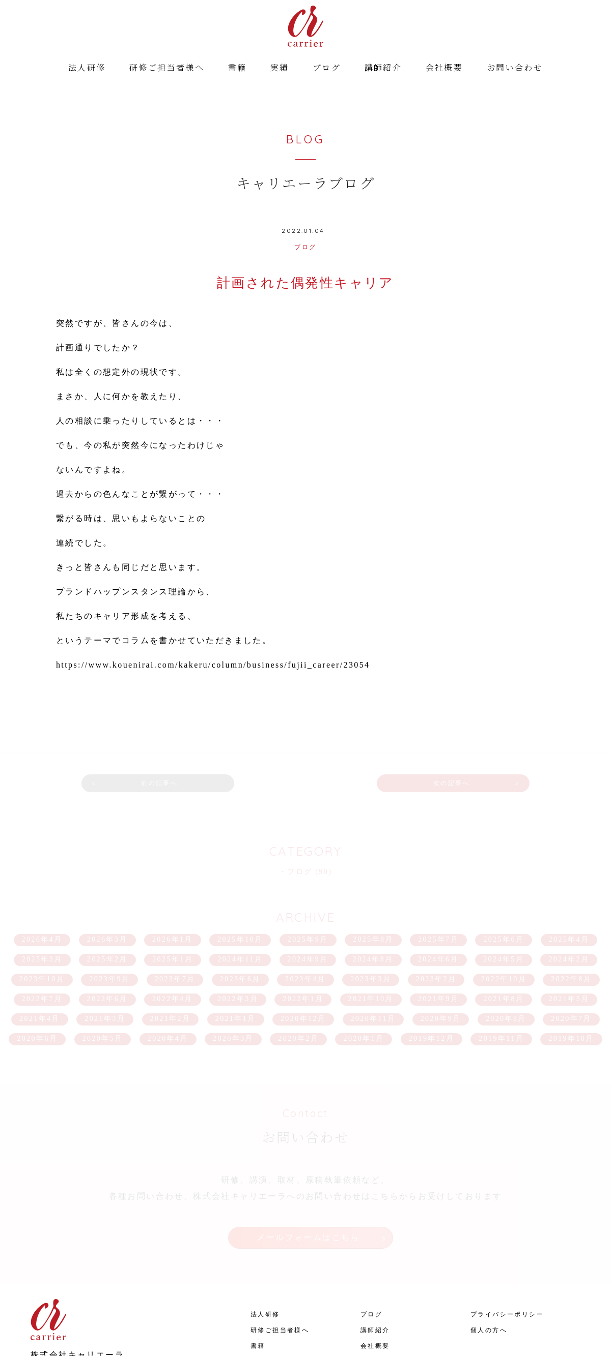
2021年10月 (371, 933)
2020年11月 (373, 952)
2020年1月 (363, 972)
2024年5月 (503, 893)
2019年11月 (501, 972)
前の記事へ (200, 725)
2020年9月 (441, 952)
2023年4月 (305, 913)
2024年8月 (373, 893)
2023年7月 (175, 913)
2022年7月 (42, 933)
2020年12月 (303, 952)
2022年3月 (237, 933)
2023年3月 (370, 913)
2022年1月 (303, 933)
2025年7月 (438, 873)
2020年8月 (506, 952)
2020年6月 (37, 972)
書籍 (237, 69)
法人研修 (87, 69)
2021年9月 (438, 933)
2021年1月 (235, 952)
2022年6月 (107, 933)
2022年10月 (503, 913)
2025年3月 (42, 893)
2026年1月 (172, 873)
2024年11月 (240, 893)
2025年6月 (503, 873)
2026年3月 (107, 873)
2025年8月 (373, 873)
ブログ (327, 69)
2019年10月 (571, 972)
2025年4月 (569, 873)
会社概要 (444, 69)
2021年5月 (569, 933)
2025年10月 (240, 873)
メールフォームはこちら (308, 1165)
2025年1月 (172, 893)
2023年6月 (240, 913)
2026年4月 (42, 873)
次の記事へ (411, 725)
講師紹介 (383, 69)
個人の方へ (488, 1245)
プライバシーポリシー (507, 1229)
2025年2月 (107, 893)
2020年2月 (298, 972)
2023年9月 (109, 913)
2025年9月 (308, 873)
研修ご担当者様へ (166, 69)
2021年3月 (105, 952)
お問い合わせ (515, 69)
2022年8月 (571, 913)
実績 (279, 69)
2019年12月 (431, 972)
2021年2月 (170, 952)
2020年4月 (168, 972)
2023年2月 (436, 913)
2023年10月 (42, 913)
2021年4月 (39, 952)
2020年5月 (102, 972)
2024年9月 (308, 893)
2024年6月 (438, 893)
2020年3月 (233, 972)
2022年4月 (172, 933)
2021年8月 (503, 933)
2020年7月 (571, 952)
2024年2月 (568, 893)
